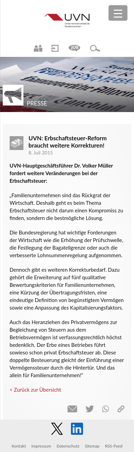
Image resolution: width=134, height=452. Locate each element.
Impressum (41, 446)
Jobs (74, 48)
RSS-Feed (114, 446)
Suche (95, 48)
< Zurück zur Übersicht (35, 389)
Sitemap (92, 446)
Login (55, 48)
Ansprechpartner (38, 48)
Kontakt (19, 446)
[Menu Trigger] (118, 13)
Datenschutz (67, 446)
